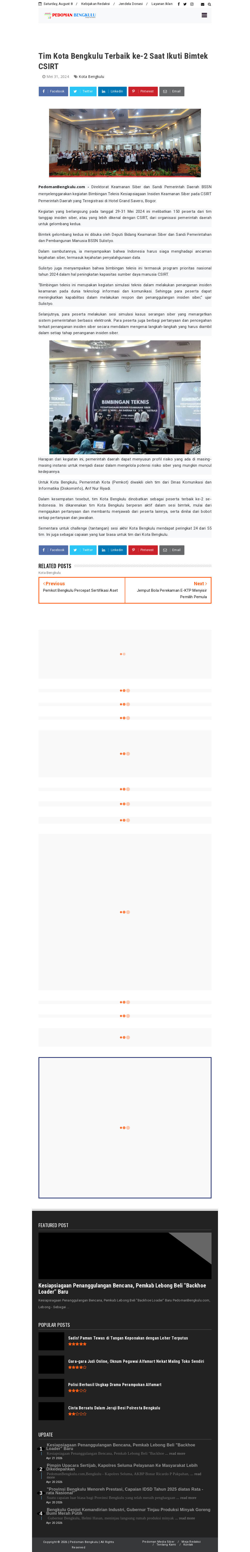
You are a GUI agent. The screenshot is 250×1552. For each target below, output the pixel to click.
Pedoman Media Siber (158, 1541)
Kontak (188, 1544)
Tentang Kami (166, 1544)
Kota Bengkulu (91, 76)
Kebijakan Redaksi (95, 4)
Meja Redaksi (191, 1541)
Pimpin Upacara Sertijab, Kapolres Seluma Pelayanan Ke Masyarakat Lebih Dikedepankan (122, 1467)
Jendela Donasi (131, 4)
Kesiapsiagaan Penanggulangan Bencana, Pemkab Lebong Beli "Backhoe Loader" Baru (122, 1288)
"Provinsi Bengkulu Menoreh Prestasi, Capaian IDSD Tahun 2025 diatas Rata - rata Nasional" (124, 1491)
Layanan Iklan (162, 4)
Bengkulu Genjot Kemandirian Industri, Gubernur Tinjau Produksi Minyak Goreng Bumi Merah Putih (128, 1511)
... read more (175, 1453)
